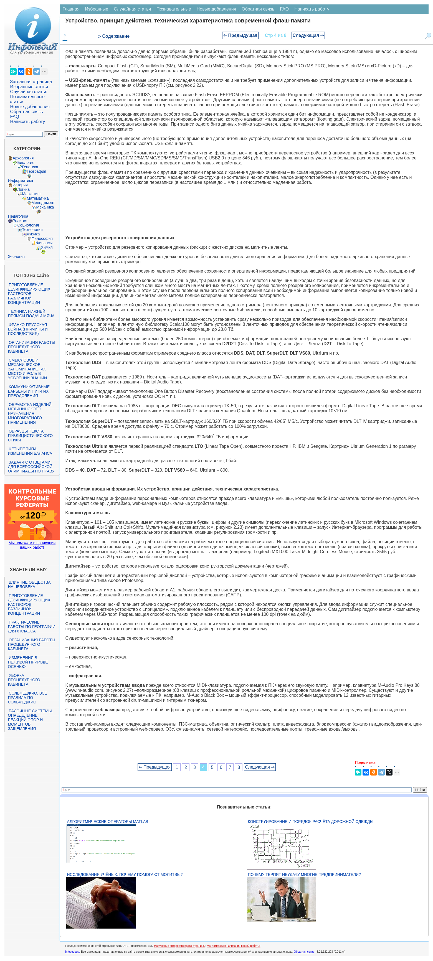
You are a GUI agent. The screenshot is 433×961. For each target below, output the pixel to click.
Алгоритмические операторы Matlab (107, 821)
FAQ (14, 116)
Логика (23, 189)
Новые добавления (30, 106)
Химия (47, 247)
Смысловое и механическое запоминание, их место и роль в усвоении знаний (27, 369)
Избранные (96, 9)
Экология (16, 256)
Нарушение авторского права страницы (179, 945)
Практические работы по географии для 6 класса (31, 626)
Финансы (44, 243)
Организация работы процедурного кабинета (31, 347)
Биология (25, 162)
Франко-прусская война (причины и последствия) (28, 329)
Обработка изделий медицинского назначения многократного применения (30, 413)
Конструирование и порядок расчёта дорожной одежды (310, 821)
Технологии (32, 229)
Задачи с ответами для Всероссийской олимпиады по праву (31, 466)
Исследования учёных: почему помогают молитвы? (125, 874)
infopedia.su (72, 951)
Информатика (20, 180)
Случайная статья (28, 91)
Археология (23, 158)
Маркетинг (31, 194)
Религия (20, 220)
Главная (71, 9)
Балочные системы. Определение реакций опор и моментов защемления (30, 720)
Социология (28, 225)
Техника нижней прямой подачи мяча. (32, 313)
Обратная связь (26, 111)
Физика (33, 234)
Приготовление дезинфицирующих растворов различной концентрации (29, 294)
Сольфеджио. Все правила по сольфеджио (27, 697)
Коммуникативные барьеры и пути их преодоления (29, 391)
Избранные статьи (29, 86)
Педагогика (18, 216)
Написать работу (27, 121)
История (20, 185)
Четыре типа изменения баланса (30, 451)
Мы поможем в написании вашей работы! (233, 945)
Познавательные (173, 9)
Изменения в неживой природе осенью (28, 662)
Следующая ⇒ (308, 35)
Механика (45, 207)
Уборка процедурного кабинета (24, 680)
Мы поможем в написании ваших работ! (32, 545)
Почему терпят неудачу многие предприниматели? (304, 874)
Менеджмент (43, 202)
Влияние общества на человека (29, 584)
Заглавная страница (31, 81)
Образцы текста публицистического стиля (30, 435)
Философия (42, 238)
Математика (38, 198)
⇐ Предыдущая (240, 35)
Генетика (30, 167)
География (36, 171)
